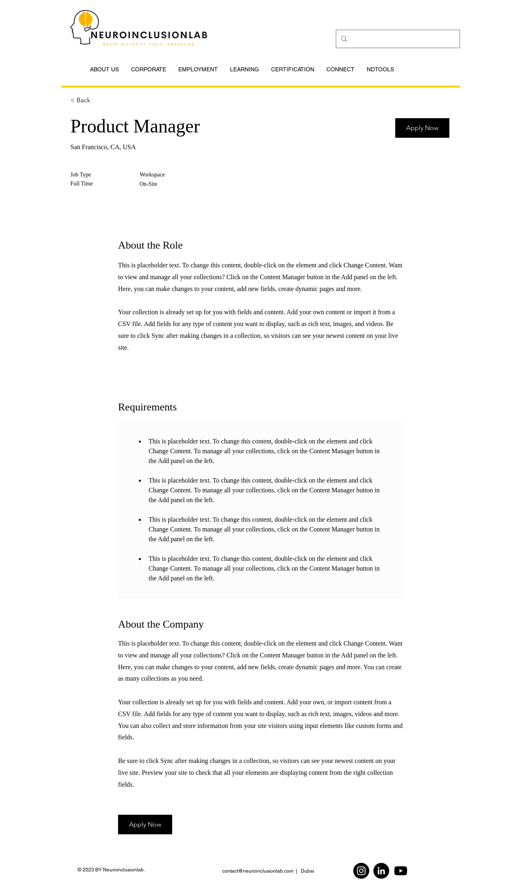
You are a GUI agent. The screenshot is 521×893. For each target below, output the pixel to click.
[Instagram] (361, 871)
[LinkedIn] (381, 871)
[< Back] (99, 100)
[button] (422, 128)
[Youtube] (400, 870)
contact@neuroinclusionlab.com (257, 871)
